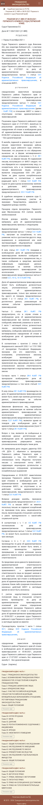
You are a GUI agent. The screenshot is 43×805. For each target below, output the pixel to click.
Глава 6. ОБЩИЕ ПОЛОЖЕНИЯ (13, 705)
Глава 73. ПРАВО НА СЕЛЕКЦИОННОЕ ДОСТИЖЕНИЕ (21, 782)
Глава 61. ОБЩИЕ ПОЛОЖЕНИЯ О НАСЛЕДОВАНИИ (21, 744)
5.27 (9, 278)
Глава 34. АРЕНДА (8, 730)
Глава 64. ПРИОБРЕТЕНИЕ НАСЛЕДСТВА (17, 752)
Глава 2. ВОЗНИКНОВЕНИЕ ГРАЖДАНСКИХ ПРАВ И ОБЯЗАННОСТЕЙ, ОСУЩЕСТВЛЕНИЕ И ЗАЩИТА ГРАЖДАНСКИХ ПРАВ (20, 680)
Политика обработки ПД (21, 797)
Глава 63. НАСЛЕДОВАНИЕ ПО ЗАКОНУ (16, 749)
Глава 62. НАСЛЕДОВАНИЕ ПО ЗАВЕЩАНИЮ (18, 746)
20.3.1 (23, 192)
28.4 (29, 376)
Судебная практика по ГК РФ (18, 9)
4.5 (29, 523)
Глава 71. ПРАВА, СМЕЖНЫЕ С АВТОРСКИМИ (18, 777)
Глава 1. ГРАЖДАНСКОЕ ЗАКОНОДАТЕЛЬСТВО (19, 675)
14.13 (19, 278)
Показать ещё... (8, 709)
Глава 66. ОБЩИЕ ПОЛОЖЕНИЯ (13, 760)
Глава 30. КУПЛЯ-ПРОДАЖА (12, 716)
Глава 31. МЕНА (7, 719)
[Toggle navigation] (39, 3)
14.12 (14, 278)
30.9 (17, 629)
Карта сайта (21, 804)
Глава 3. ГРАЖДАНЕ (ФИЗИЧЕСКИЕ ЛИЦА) (17, 686)
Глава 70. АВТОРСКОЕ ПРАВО (13, 774)
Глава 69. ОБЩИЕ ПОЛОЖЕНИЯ (13, 771)
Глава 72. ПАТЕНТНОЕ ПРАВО (13, 780)
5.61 (39, 75)
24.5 (28, 541)
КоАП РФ (7, 111)
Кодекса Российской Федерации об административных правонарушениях (21, 632)
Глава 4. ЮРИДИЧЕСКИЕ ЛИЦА (13, 689)
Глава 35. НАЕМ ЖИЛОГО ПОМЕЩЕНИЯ (16, 733)
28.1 (39, 156)
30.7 (3, 629)
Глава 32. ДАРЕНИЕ (9, 722)
